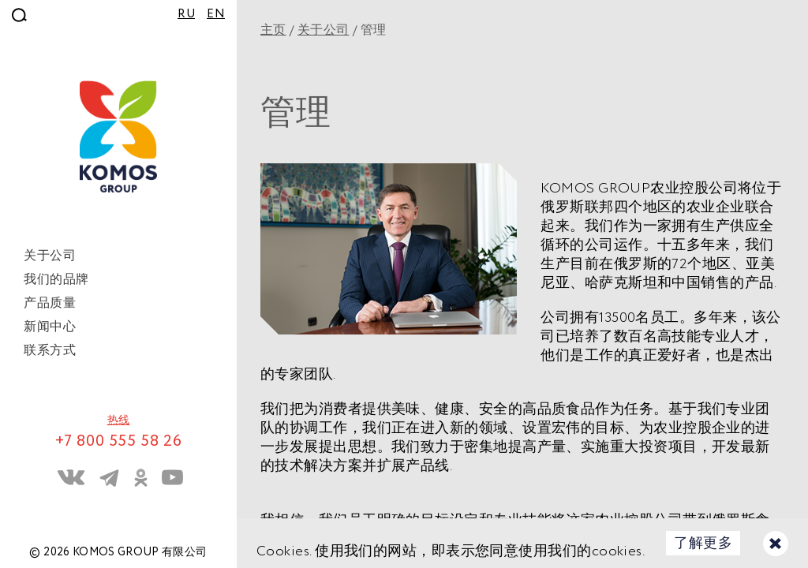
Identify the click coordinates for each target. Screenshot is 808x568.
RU (186, 14)
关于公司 (323, 30)
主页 (273, 30)
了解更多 (703, 543)
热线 (118, 420)
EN (216, 14)
